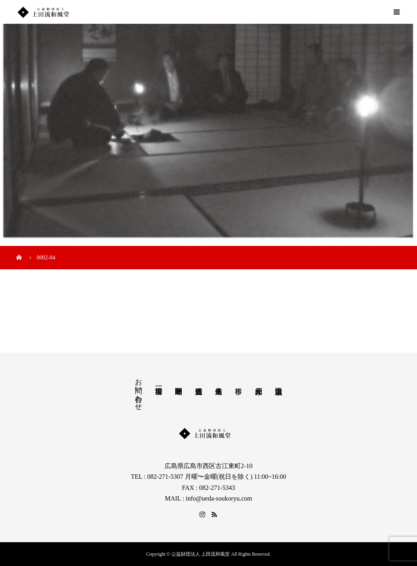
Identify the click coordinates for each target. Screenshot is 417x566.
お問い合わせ (138, 390)
